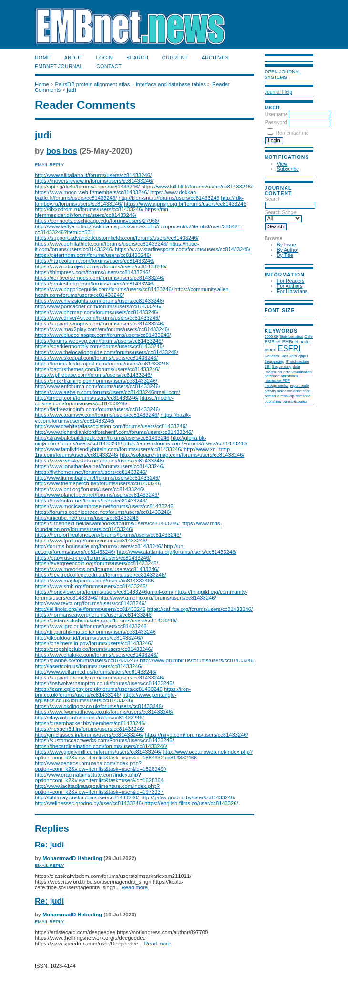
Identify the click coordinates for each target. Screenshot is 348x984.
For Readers (291, 281)
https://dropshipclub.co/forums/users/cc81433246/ (94, 649)
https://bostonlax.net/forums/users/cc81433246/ (91, 500)
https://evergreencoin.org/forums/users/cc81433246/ (96, 563)
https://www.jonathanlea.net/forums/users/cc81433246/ (99, 466)
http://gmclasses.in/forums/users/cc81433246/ (89, 735)
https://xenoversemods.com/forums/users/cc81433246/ (99, 278)
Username (276, 114)
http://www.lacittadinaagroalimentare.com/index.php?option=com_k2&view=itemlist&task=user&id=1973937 (99, 789)
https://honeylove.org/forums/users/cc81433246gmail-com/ (104, 592)
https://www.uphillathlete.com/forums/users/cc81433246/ (101, 243)
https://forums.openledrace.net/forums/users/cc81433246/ (103, 512)
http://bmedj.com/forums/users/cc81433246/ (87, 398)
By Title (285, 255)
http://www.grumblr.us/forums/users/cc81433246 (197, 660)
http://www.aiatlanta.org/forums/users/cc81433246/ (176, 552)
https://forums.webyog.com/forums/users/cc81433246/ (99, 341)
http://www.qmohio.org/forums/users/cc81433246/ (157, 597)
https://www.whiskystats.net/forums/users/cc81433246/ (99, 460)
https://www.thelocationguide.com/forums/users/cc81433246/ (106, 352)
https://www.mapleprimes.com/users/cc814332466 (94, 580)
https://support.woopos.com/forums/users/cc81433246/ (99, 323)
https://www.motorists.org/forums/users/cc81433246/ (97, 569)
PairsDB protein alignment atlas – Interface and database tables (130, 84)
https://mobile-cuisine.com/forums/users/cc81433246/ (104, 400)
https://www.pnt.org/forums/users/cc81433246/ (89, 489)
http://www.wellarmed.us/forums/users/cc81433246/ (96, 672)
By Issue (286, 244)
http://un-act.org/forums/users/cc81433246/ (110, 549)
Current (175, 57)
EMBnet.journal (59, 66)
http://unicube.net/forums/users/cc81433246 (87, 518)
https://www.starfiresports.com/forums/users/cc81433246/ (182, 249)
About (73, 57)
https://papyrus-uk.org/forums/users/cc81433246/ (93, 558)
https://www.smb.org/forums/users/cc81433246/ (91, 586)
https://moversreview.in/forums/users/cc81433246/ (94, 181)
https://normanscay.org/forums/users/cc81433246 (93, 615)
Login (104, 57)
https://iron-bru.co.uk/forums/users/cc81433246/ (113, 692)
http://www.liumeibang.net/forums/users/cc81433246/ (97, 478)
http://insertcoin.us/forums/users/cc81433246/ (89, 666)
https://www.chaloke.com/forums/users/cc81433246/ (96, 655)
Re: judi (49, 844)
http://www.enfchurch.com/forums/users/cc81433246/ (97, 386)
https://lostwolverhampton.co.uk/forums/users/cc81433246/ (104, 683)
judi (71, 90)
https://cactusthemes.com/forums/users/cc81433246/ (97, 369)
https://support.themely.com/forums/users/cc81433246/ (99, 677)
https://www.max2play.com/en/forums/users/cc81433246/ (102, 329)
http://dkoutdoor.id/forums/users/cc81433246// (89, 637)
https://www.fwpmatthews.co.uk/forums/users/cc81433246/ (104, 712)
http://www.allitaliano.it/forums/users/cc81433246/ (93, 175)
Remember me (292, 133)
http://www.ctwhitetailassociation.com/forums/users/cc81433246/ (111, 426)
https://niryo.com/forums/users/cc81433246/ (196, 735)
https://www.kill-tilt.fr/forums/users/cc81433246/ (196, 186)
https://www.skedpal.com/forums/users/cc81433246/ (96, 358)
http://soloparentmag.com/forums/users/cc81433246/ (182, 455)
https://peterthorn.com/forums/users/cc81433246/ (93, 255)
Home (43, 57)
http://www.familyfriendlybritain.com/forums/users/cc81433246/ (109, 449)
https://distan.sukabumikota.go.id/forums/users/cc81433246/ (106, 620)
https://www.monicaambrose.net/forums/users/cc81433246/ (105, 506)
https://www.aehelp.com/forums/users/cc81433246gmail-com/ (107, 392)
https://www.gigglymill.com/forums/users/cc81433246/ (98, 752)
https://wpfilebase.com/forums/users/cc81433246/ (93, 375)
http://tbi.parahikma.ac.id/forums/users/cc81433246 (95, 632)
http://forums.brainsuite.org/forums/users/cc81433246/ (99, 546)
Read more (135, 887)
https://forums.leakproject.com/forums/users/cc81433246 (102, 363)
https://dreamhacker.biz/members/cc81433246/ (90, 723)
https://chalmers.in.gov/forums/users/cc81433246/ (94, 643)
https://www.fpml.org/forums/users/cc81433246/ (91, 540)
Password (276, 122)
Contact (109, 66)
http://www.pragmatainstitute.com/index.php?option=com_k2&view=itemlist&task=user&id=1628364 (99, 777)
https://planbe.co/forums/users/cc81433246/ (86, 660)
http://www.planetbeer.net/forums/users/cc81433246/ (97, 495)
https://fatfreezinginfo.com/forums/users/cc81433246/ (97, 409)
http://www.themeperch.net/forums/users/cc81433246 (98, 483)
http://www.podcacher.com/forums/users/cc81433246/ (98, 306)
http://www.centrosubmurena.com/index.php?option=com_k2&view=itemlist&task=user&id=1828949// (100, 766)
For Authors (290, 286)
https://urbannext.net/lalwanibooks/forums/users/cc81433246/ (107, 523)
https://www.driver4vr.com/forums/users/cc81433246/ (97, 318)
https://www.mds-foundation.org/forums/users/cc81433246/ (128, 526)
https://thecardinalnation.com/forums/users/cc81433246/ (101, 746)
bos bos (61, 151)
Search (137, 57)
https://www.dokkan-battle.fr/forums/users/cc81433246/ (116, 195)
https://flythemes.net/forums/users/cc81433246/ (91, 472)
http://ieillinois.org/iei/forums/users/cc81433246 (90, 609)
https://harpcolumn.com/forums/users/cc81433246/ (94, 261)
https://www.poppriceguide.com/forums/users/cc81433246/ (104, 289)
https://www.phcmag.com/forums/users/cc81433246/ (96, 312)
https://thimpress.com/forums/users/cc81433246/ (92, 272)
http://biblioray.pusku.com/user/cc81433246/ (87, 797)
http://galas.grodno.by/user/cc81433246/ (187, 797)
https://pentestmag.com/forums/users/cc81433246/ (94, 283)
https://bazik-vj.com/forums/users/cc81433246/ (113, 417)
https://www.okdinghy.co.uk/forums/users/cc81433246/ (99, 706)
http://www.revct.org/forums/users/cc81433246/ (90, 603)
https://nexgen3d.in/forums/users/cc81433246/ (89, 729)
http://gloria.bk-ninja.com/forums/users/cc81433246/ (120, 440)
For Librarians (292, 291)
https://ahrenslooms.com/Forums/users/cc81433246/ (185, 443)
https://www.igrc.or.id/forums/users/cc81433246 (90, 626)
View (282, 164)
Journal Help (278, 92)
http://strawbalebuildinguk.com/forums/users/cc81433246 (102, 438)
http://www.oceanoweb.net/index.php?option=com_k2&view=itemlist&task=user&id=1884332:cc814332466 (144, 754)
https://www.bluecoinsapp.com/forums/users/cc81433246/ (103, 335)
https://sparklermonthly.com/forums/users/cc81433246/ (99, 346)
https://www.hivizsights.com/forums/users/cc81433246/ (99, 301)
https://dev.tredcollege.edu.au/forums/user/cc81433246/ (100, 575)
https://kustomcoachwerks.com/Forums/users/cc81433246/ (104, 740)
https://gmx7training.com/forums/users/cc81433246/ (96, 381)
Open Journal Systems (283, 74)
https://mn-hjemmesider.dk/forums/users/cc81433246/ (102, 212)
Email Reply (49, 164)
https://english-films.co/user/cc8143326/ (191, 803)
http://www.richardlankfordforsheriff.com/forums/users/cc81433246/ (114, 432)
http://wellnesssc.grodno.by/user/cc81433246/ (89, 803)
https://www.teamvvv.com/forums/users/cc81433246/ (97, 415)
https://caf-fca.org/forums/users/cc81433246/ (200, 609)
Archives (215, 57)
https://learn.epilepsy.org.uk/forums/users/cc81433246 (99, 689)
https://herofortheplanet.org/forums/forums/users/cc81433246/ (108, 535)
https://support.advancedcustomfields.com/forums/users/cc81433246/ (117, 238)
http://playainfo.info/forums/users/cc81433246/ (89, 717)
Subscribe (288, 169)
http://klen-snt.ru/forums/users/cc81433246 (168, 198)
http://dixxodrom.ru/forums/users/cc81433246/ (89, 209)
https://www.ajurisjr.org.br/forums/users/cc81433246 (185, 204)
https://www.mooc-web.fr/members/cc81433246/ (92, 192)
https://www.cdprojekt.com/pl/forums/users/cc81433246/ (101, 266)
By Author (287, 250)
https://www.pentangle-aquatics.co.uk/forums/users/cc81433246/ (105, 697)
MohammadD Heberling (72, 858)
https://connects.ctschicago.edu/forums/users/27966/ (97, 221)
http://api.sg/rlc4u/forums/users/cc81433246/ (87, 186)
